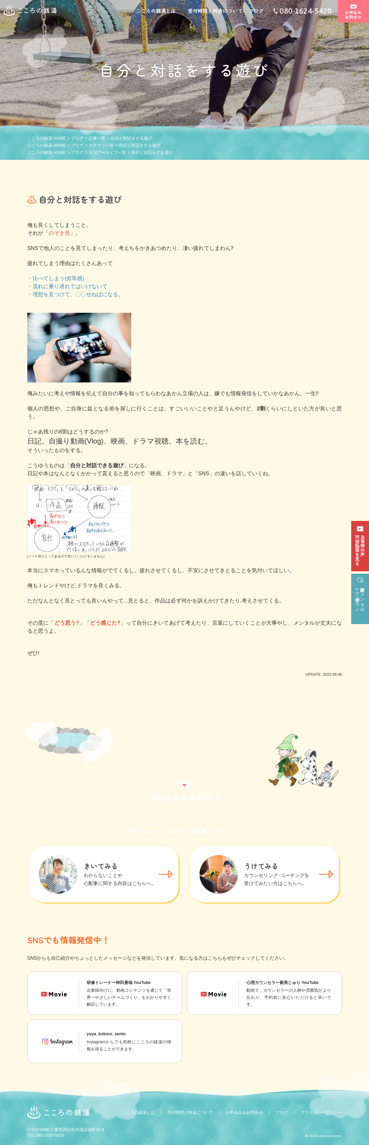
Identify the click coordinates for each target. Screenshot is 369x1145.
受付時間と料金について (215, 11)
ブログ (256, 11)
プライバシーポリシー (321, 1112)
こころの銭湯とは (156, 11)
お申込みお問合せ (353, 15)
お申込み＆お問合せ (244, 1112)
